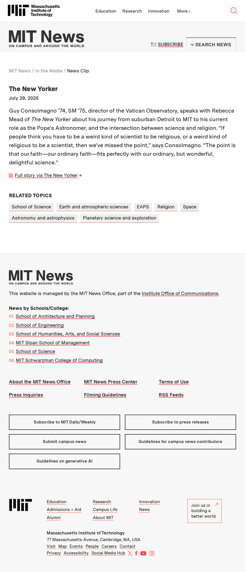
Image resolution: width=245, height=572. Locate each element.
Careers (109, 546)
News (144, 509)
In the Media (48, 71)
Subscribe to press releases (180, 422)
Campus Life (105, 509)
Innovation (158, 11)
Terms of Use (174, 381)
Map (62, 546)
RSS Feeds (171, 395)
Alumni (54, 517)
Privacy (54, 553)
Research (132, 11)
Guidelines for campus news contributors (180, 441)
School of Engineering (40, 325)
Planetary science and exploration (119, 218)
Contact (127, 546)
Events (76, 546)
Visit (51, 546)
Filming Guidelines (105, 395)
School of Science (31, 207)
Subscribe (170, 44)
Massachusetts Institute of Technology (86, 533)
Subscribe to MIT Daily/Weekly (65, 422)
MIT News (20, 71)
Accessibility (76, 553)
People (92, 546)
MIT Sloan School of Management (53, 342)
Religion (166, 207)
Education (105, 11)
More (184, 11)
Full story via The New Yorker (46, 175)
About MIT (103, 517)
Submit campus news (64, 441)
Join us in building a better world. (204, 511)
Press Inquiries (26, 395)
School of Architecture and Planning (55, 316)
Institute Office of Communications (180, 293)
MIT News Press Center (110, 381)
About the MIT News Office (40, 381)
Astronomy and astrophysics (43, 218)
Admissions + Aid (64, 509)
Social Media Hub (108, 553)
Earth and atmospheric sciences (93, 207)
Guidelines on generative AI (64, 461)
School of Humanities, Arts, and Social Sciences (68, 334)
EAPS (143, 207)
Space (189, 207)
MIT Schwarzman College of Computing (59, 360)
